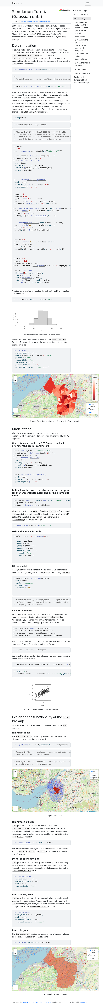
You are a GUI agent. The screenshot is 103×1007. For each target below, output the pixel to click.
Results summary (82, 73)
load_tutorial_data (38, 86)
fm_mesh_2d (34, 161)
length (28, 505)
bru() (35, 511)
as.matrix (25, 151)
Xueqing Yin (37, 1002)
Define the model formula (82, 64)
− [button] (15, 381)
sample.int (30, 204)
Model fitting (79, 18)
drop (31, 230)
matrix (25, 211)
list (33, 500)
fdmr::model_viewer (38, 907)
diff (32, 156)
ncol (28, 213)
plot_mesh (23, 745)
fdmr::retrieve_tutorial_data (26, 55)
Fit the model (80, 69)
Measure (15, 410)
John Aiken (47, 1002)
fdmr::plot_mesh (23, 736)
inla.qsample (41, 216)
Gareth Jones (27, 1002)
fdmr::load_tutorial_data (24, 58)
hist (15, 299)
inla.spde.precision (33, 208)
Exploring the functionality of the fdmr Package (81, 80)
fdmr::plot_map (59, 339)
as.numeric (27, 278)
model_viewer (25, 912)
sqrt (25, 199)
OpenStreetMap (90, 417)
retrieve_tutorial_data (29, 70)
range (36, 156)
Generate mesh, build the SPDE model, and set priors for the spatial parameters (82, 29)
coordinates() (19, 520)
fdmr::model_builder (22, 871)
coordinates (22, 525)
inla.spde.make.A (31, 223)
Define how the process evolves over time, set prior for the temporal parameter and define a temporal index (81, 49)
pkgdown (83, 1002)
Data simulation (81, 14)
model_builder (25, 877)
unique (24, 451)
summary (33, 628)
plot (15, 674)
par (15, 672)
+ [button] (15, 377)
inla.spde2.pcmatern (36, 180)
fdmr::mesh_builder (21, 829)
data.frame (27, 271)
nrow (66, 664)
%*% (36, 230)
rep (21, 273)
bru (39, 578)
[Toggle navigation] (88, 3)
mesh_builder (25, 843)
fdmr (14, 3)
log (59, 208)
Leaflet (82, 417)
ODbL (97, 417)
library (17, 118)
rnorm (41, 266)
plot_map (23, 351)
